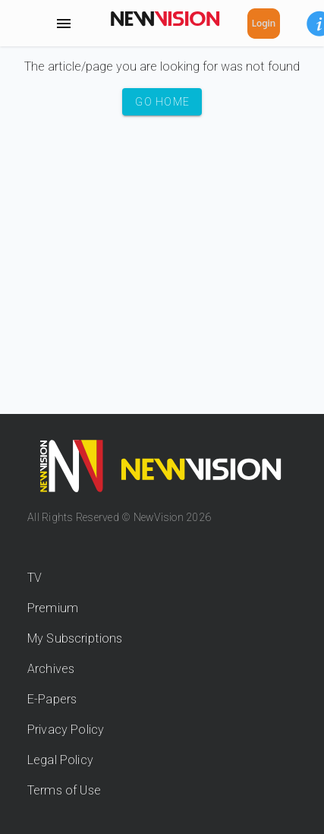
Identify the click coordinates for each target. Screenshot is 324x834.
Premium (52, 608)
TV (34, 577)
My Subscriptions (74, 638)
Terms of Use (64, 790)
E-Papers (52, 699)
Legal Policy (60, 760)
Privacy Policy (65, 729)
